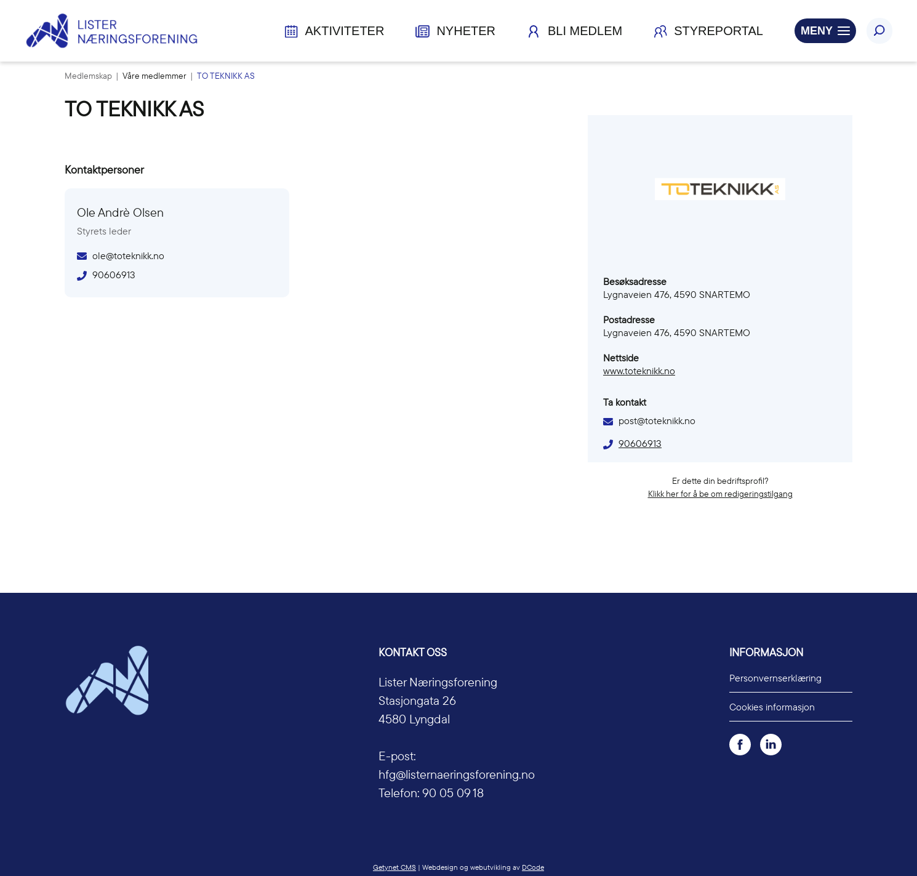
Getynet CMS (394, 867)
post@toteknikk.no (657, 420)
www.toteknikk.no (639, 370)
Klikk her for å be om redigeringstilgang (720, 493)
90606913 (640, 443)
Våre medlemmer (155, 75)
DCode (533, 867)
